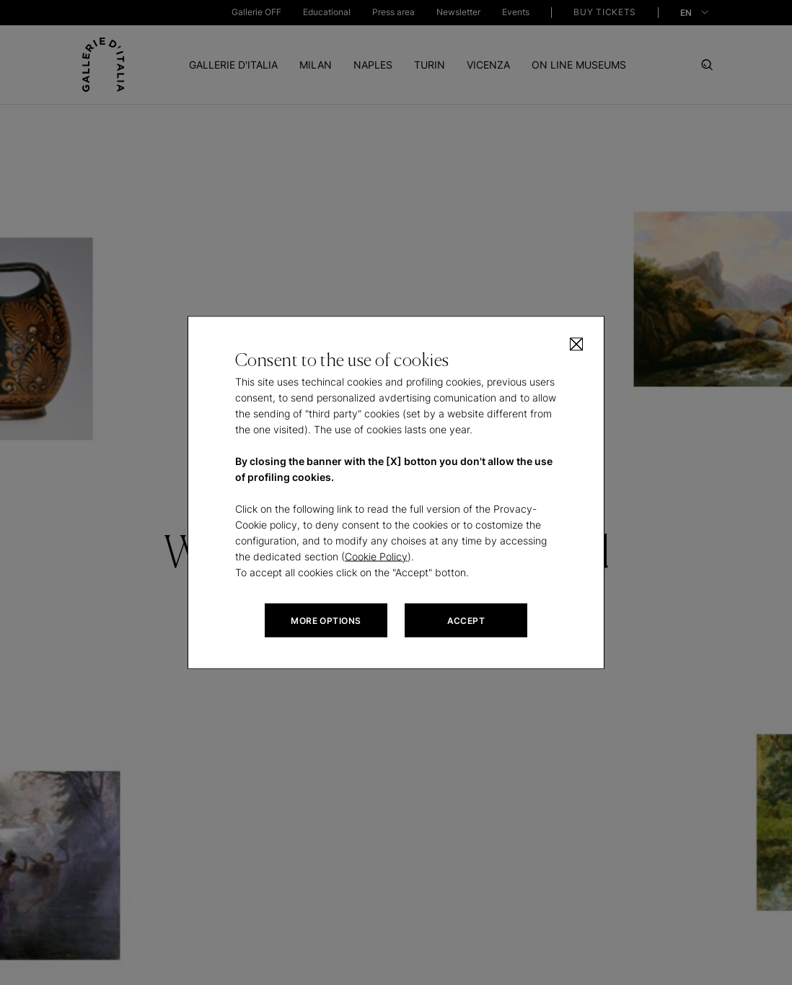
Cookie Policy (376, 556)
